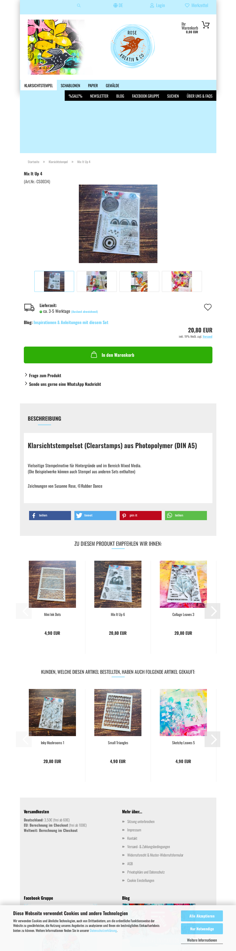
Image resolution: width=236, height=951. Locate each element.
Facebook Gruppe (145, 85)
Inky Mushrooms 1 (52, 694)
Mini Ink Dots (52, 566)
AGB (130, 815)
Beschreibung (44, 370)
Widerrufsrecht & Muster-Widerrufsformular (155, 806)
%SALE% (75, 85)
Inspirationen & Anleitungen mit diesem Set (71, 274)
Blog (120, 85)
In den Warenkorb (112, 306)
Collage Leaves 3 (183, 566)
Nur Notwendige (202, 928)
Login (157, 5)
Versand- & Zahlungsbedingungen (148, 798)
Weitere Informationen (202, 940)
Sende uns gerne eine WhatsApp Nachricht (65, 335)
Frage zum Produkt (45, 327)
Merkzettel (196, 5)
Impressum (134, 781)
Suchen (173, 85)
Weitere (30, 85)
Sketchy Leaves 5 (183, 694)
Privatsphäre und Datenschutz (146, 823)
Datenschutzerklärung (103, 930)
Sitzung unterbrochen (141, 773)
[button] (50, 467)
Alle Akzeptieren (202, 916)
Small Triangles (118, 694)
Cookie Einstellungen (140, 832)
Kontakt (132, 789)
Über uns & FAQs (199, 85)
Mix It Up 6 (118, 566)
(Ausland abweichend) (84, 263)
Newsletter (99, 85)
